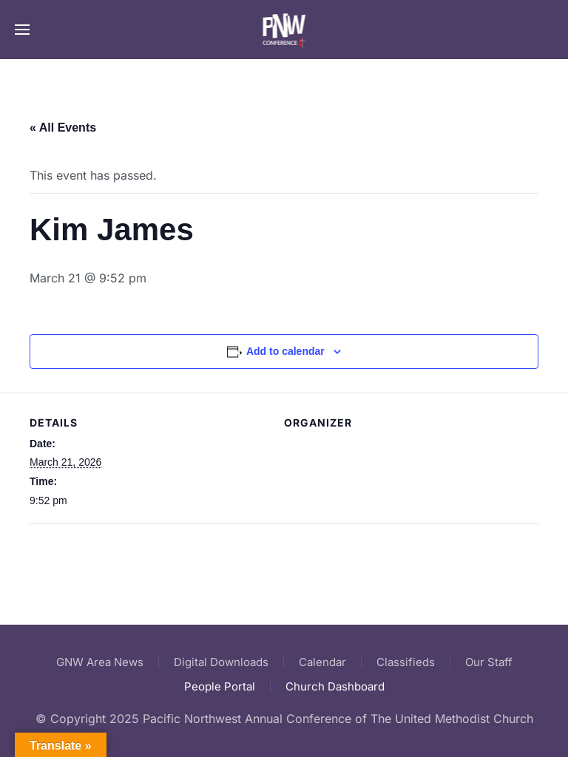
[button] (22, 29)
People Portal (219, 686)
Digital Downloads (221, 662)
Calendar (322, 662)
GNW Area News (99, 662)
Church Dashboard (335, 686)
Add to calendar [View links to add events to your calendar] (285, 351)
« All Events (63, 127)
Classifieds (405, 662)
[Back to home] (284, 29)
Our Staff (489, 662)
